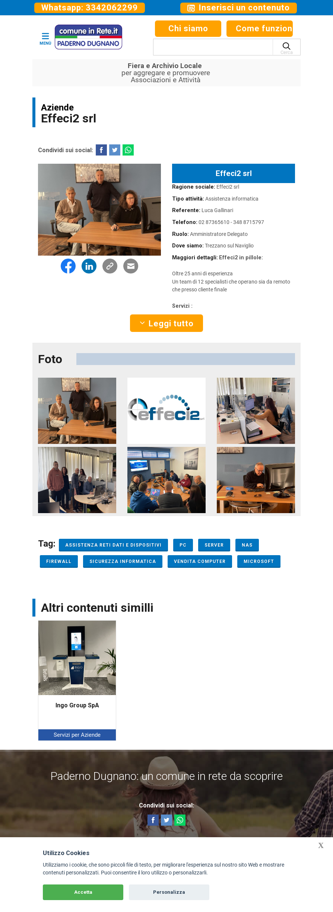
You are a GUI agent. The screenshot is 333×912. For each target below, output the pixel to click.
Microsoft (259, 561)
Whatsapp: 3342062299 (89, 7)
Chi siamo (188, 28)
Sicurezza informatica (122, 561)
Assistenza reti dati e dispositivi (113, 545)
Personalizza (169, 892)
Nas (247, 545)
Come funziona (264, 28)
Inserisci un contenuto (238, 7)
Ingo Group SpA (77, 705)
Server (214, 545)
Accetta (83, 892)
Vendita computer (200, 561)
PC (183, 545)
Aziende (57, 107)
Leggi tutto (166, 323)
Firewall (59, 561)
